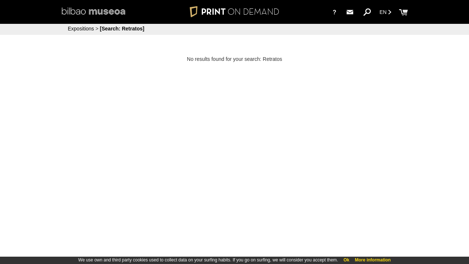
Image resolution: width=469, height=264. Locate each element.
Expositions (81, 29)
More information (373, 260)
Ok (346, 260)
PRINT (234, 11)
